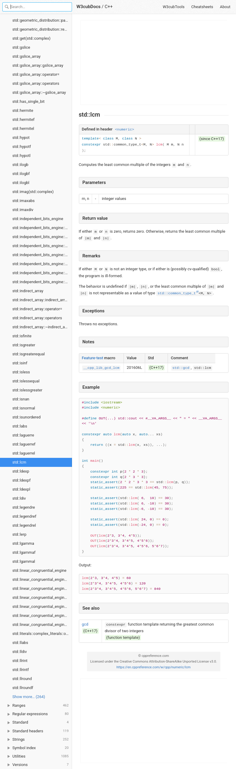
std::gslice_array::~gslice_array (39, 92)
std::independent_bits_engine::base (42, 227)
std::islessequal (25, 381)
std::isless (21, 372)
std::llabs (20, 642)
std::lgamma (23, 543)
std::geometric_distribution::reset (41, 29)
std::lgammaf (23, 552)
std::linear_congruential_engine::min (42, 606)
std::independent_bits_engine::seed (42, 282)
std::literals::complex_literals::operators (42, 633)
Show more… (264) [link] (28, 696)
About (225, 7)
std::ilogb (20, 164)
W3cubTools (174, 7)
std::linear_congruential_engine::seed (42, 624)
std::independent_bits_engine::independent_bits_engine (42, 246)
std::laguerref (23, 444)
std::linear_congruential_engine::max (42, 597)
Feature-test (92, 358)
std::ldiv (19, 498)
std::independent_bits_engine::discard (42, 236)
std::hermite (22, 110)
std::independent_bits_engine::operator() (42, 273)
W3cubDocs (88, 6)
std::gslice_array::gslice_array (37, 65)
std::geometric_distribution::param (42, 20)
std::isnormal (23, 408)
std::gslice (21, 47)
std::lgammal (23, 561)
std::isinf (19, 363)
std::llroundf (22, 687)
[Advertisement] (154, 62)
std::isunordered (26, 417)
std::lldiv (19, 651)
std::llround (22, 678)
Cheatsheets (202, 7)
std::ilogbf (21, 173)
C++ (109, 6)
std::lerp (19, 534)
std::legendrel (24, 525)
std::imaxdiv (22, 209)
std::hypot (20, 137)
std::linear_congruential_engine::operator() (42, 615)
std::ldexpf (21, 480)
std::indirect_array (27, 291)
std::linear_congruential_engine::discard (42, 579)
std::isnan (20, 399)
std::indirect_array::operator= (37, 309)
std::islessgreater (27, 390)
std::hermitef (23, 119)
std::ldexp (20, 471)
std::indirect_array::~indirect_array (41, 327)
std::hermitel (23, 128)
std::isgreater (23, 345)
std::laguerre (23, 435)
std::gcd (181, 368)
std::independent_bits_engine (37, 218)
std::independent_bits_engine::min (42, 264)
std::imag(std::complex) (33, 191)
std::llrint (19, 660)
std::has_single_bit (28, 101)
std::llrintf (20, 669)
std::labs (19, 426)
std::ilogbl (20, 182)
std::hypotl (21, 155)
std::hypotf (21, 146)
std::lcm (19, 462)
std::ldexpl (21, 489)
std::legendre (23, 507)
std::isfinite (21, 336)
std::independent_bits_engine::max (42, 255)
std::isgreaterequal (28, 354)
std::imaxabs (23, 200)
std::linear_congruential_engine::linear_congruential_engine (42, 588)
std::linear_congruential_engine (39, 570)
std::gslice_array (26, 56)
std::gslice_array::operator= (35, 74)
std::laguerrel (23, 453)
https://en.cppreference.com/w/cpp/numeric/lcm (154, 667)
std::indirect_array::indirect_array (40, 300)
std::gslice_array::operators (35, 83)
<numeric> (124, 129)
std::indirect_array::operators (37, 318)
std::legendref (24, 516)
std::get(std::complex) (31, 38)
